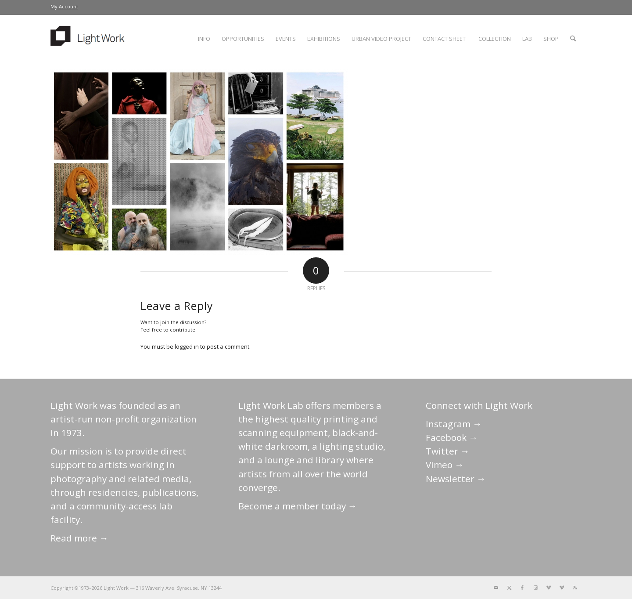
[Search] (573, 38)
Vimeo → (445, 464)
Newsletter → (456, 479)
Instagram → (454, 424)
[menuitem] (64, 6)
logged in (187, 346)
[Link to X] (509, 587)
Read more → (79, 538)
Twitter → (448, 451)
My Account (64, 6)
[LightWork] (89, 38)
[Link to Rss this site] (575, 587)
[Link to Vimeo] (548, 587)
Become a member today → (297, 506)
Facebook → (452, 437)
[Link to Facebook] (522, 587)
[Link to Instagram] (535, 587)
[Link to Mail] (496, 587)
